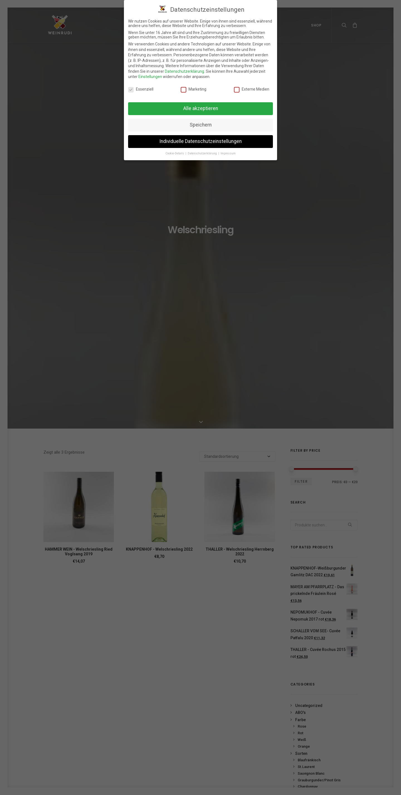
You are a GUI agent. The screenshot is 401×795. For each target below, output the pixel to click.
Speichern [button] (201, 122)
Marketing (193, 87)
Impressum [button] (228, 151)
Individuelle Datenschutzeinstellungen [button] (200, 139)
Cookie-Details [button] (175, 151)
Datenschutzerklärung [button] (203, 151)
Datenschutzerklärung (184, 69)
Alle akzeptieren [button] (200, 106)
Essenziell (140, 87)
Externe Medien (251, 87)
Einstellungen (150, 74)
